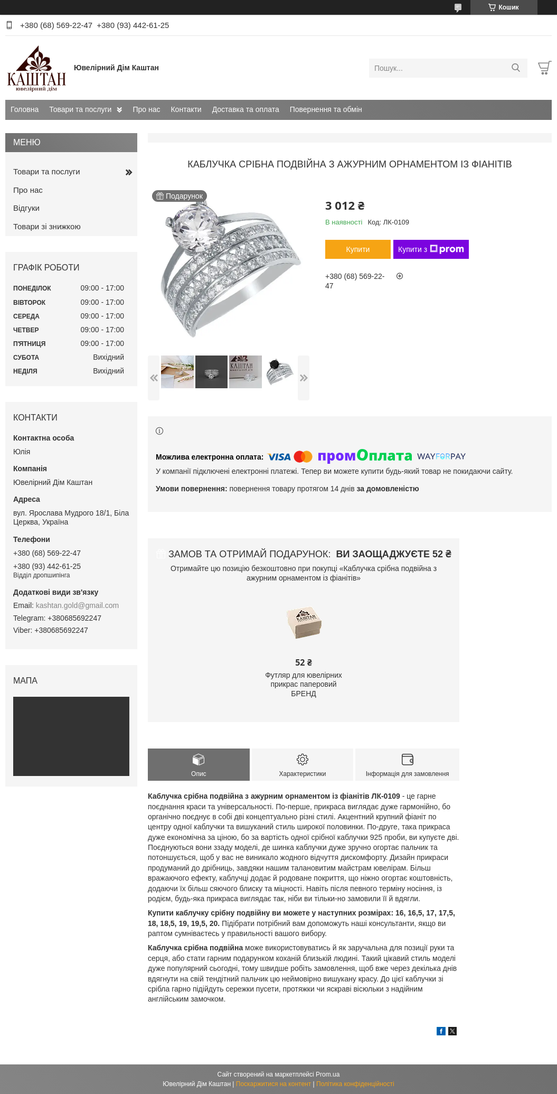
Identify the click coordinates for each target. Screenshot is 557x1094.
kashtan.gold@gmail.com (77, 605)
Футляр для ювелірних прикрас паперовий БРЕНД (303, 684)
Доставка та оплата (245, 109)
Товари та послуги (80, 109)
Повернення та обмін (326, 109)
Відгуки (26, 207)
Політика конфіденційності (355, 1084)
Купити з (431, 249)
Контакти (186, 109)
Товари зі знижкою (47, 226)
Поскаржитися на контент (273, 1084)
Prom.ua (327, 1074)
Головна (25, 109)
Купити (358, 249)
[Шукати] (515, 68)
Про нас (146, 109)
